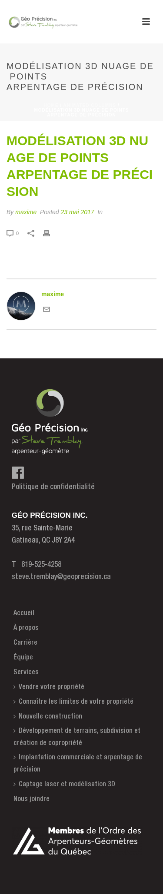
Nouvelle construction (47, 716)
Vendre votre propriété (48, 687)
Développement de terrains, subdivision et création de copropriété (76, 737)
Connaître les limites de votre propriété (73, 702)
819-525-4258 (41, 565)
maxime (26, 212)
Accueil (23, 613)
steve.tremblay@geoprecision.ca (61, 577)
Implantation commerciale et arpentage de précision (77, 763)
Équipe (23, 658)
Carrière (25, 643)
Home (51, 105)
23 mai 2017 (77, 212)
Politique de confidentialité (53, 487)
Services (26, 672)
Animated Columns (89, 105)
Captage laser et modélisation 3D (64, 784)
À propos (26, 628)
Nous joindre (31, 799)
